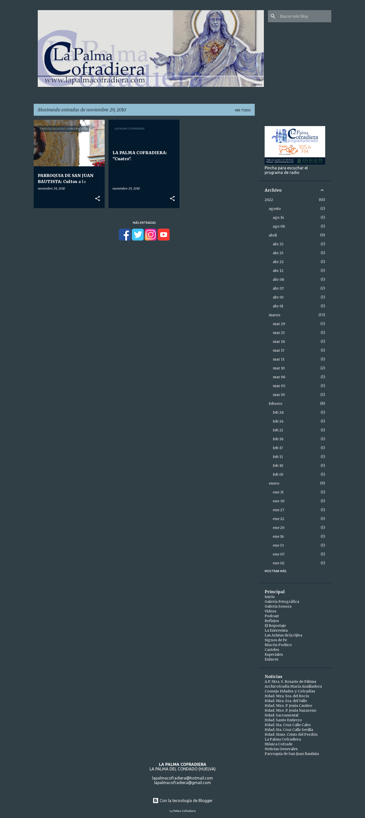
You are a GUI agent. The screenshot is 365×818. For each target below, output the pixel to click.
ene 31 (278, 492)
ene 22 (278, 518)
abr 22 (278, 262)
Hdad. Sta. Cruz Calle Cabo (288, 725)
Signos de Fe (276, 640)
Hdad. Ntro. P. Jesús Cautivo (288, 705)
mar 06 (279, 377)
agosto (275, 208)
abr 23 (278, 253)
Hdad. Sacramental (281, 715)
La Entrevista (276, 630)
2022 (269, 199)
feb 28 (278, 412)
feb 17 (278, 448)
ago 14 (278, 217)
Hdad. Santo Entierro (283, 720)
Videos (270, 611)
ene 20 (278, 527)
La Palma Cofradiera (283, 739)
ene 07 (278, 554)
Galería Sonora (278, 606)
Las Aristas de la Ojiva (283, 635)
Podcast (272, 616)
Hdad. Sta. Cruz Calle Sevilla (289, 729)
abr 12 (278, 270)
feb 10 (278, 465)
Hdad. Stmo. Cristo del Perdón (291, 734)
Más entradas (144, 222)
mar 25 (279, 332)
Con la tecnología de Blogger (183, 800)
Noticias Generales (281, 749)
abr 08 (278, 279)
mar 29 (279, 324)
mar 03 (279, 394)
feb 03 (278, 474)
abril (273, 235)
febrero (275, 403)
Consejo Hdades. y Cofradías (290, 691)
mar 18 (279, 341)
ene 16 (278, 536)
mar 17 (278, 350)
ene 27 (278, 510)
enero (274, 483)
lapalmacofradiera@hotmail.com (182, 778)
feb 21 (278, 430)
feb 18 (278, 439)
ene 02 (278, 563)
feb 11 (278, 456)
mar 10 (279, 368)
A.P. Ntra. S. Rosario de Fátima (290, 681)
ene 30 (278, 501)
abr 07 (278, 288)
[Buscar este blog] (304, 16)
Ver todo (243, 110)
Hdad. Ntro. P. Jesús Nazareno (290, 710)
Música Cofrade (279, 744)
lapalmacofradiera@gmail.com (182, 782)
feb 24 (278, 421)
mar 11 (278, 359)
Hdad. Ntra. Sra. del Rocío (287, 696)
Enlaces (271, 659)
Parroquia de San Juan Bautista (292, 753)
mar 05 (279, 386)
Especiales (274, 654)
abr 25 (278, 244)
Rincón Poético (278, 645)
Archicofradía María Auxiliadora (293, 686)
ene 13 (278, 545)
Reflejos (272, 621)
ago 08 (279, 226)
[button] (98, 198)
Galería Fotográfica (282, 601)
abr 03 (278, 297)
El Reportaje (275, 625)
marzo (274, 315)
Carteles (272, 649)
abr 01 (278, 306)
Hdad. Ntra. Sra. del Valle (286, 701)
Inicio (270, 596)
